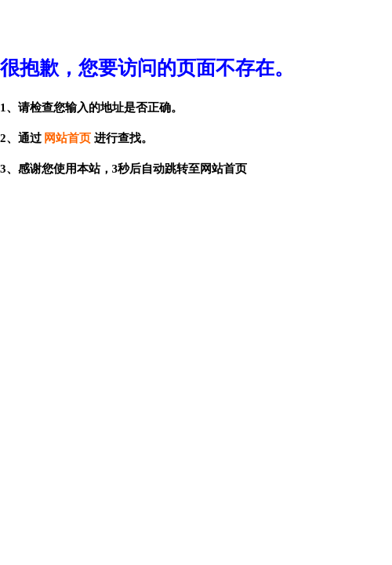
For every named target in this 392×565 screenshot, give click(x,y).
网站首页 (67, 138)
